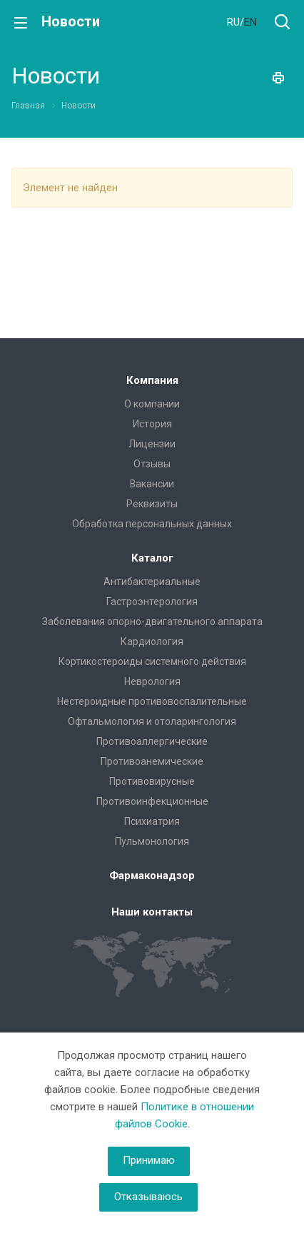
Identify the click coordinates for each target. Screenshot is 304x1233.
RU (233, 22)
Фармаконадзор (152, 875)
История (152, 424)
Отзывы (152, 464)
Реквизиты (152, 503)
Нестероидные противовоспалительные (152, 701)
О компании (152, 404)
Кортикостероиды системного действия (152, 661)
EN (250, 22)
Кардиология (152, 641)
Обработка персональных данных (152, 523)
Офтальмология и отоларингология (152, 721)
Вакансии (152, 483)
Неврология (152, 681)
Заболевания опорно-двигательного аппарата (152, 621)
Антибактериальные (152, 581)
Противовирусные (152, 781)
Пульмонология (152, 841)
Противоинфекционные (152, 801)
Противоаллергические (152, 741)
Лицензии (152, 444)
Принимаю (149, 1160)
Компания (152, 380)
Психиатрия (152, 821)
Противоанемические (152, 761)
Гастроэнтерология (152, 601)
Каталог (152, 558)
